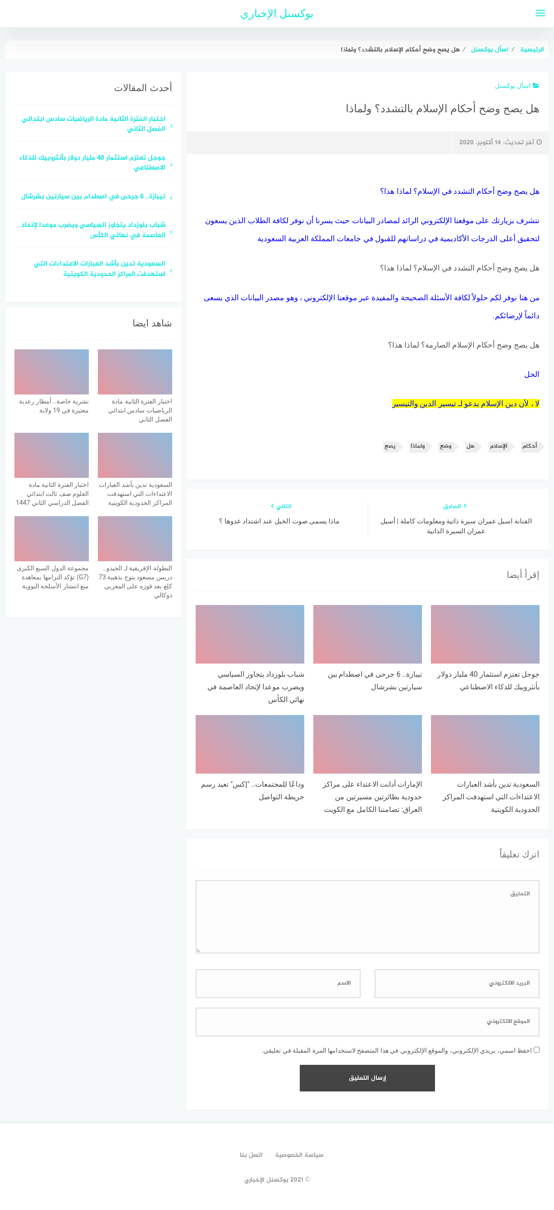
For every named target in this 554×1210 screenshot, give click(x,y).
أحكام (529, 446)
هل (471, 446)
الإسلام (498, 446)
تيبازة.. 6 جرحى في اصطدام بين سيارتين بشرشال (92, 197)
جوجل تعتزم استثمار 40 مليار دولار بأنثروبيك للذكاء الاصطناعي (92, 163)
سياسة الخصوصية (299, 1155)
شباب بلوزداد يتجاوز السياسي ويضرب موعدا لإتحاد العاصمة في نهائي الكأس (93, 230)
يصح (390, 446)
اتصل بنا (251, 1155)
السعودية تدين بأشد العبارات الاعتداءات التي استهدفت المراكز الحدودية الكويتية (99, 269)
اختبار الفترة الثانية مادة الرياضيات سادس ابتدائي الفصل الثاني (93, 125)
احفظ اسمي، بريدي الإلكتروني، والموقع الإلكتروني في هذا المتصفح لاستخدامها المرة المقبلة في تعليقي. (396, 1050)
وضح (445, 446)
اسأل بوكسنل (517, 85)
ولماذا (418, 446)
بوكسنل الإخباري (277, 13)
